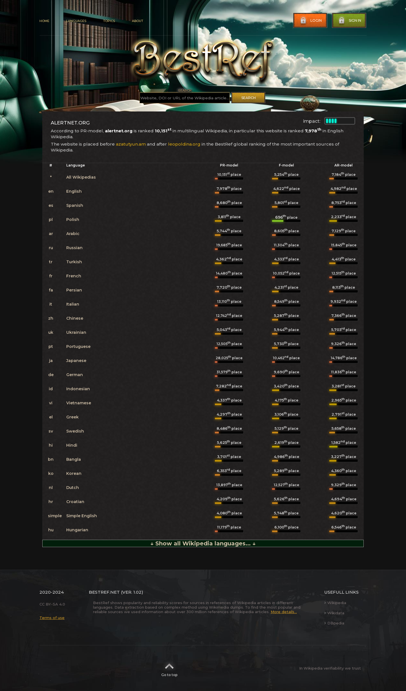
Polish (72, 219)
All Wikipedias (81, 177)
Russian (74, 247)
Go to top (169, 668)
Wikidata (334, 613)
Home (44, 21)
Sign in (349, 20)
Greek (72, 417)
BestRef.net (104, 592)
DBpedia (334, 623)
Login (310, 20)
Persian (74, 290)
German (74, 374)
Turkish (74, 261)
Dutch (72, 487)
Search (248, 98)
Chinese (74, 318)
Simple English (81, 515)
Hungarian (77, 529)
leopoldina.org (184, 144)
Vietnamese (78, 402)
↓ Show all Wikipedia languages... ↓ (203, 543)
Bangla (73, 459)
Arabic (73, 233)
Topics (109, 21)
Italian (72, 304)
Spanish (74, 205)
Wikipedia (335, 602)
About (137, 21)
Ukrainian (76, 332)
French (73, 275)
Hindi (71, 445)
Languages (76, 21)
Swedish (75, 431)
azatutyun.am (131, 144)
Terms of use (52, 617)
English (74, 191)
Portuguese (78, 346)
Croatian (75, 501)
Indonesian (78, 388)
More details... (284, 611)
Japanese (76, 360)
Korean (73, 473)
